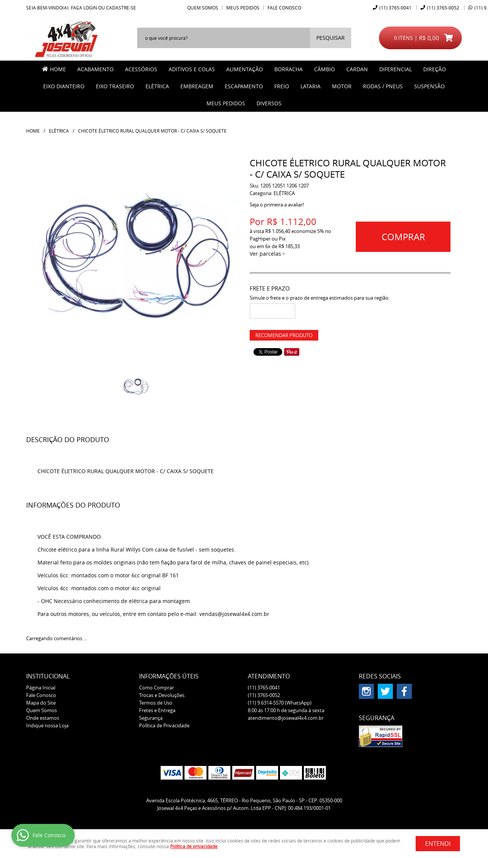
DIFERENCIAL (395, 69)
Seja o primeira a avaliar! (277, 204)
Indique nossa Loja (47, 725)
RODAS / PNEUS (383, 86)
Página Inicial (40, 687)
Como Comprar (156, 687)
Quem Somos (202, 8)
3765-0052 (443, 8)
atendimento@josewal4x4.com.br (286, 717)
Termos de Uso (155, 702)
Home (58, 69)
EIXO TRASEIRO (115, 86)
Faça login (84, 8)
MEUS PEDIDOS (225, 103)
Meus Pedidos (243, 8)
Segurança (151, 717)
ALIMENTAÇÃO (244, 69)
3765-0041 (395, 8)
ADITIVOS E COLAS (192, 69)
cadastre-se (121, 8)
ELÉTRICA (157, 86)
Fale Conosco (284, 8)
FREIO (281, 86)
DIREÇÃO (434, 69)
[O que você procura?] (330, 38)
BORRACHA (288, 69)
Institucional (48, 676)
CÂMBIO (324, 69)
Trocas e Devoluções (162, 695)
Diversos (269, 103)
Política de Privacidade (164, 725)
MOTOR (342, 86)
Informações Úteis (169, 676)
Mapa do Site (41, 702)
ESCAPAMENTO (244, 86)
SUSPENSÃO (429, 86)
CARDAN (357, 69)
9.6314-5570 (279, 702)
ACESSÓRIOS (141, 69)
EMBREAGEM (196, 86)
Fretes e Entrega (157, 710)
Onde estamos (42, 717)
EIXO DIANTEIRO (63, 86)
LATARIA (310, 86)
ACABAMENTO (95, 69)
